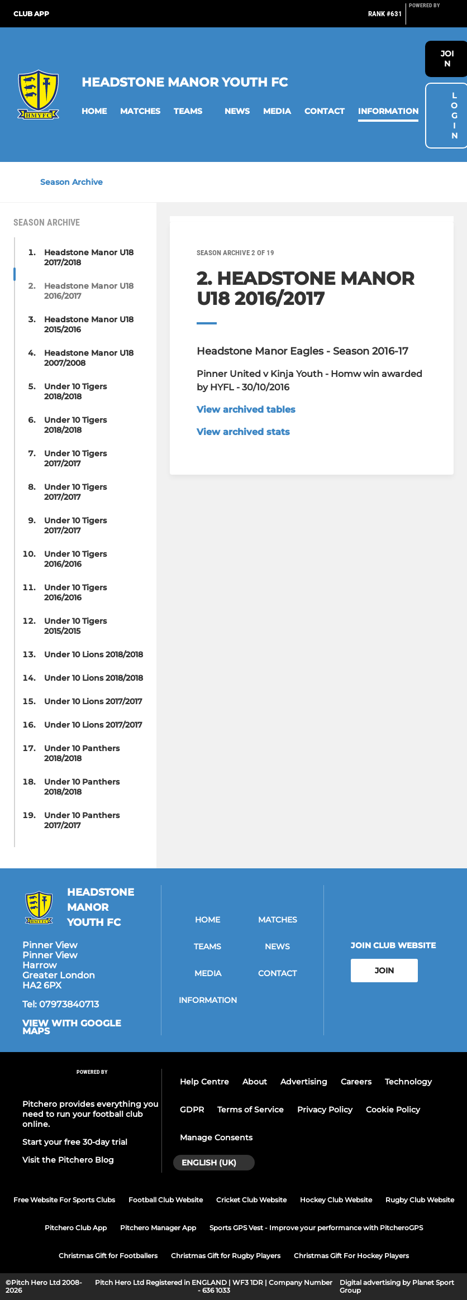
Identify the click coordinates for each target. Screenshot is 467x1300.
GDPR (192, 1110)
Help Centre (204, 1082)
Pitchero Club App (76, 1227)
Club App (31, 13)
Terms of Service (250, 1110)
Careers (356, 1082)
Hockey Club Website (336, 1200)
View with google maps (71, 1027)
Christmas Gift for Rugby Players (225, 1255)
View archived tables (246, 409)
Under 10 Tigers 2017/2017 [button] (75, 458)
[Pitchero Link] (431, 18)
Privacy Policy (324, 1110)
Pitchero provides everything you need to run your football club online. (90, 1114)
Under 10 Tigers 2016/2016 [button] (75, 559)
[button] (94, 111)
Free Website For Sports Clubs (64, 1200)
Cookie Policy (393, 1110)
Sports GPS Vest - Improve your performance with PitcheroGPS (316, 1227)
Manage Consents (216, 1137)
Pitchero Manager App (158, 1227)
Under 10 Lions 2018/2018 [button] (93, 654)
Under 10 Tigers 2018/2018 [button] (75, 391)
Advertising (303, 1082)
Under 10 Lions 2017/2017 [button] (93, 701)
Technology (408, 1082)
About (254, 1082)
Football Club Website (165, 1200)
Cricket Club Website (251, 1200)
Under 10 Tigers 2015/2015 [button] (75, 626)
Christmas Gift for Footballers (108, 1255)
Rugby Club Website (419, 1200)
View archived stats (243, 432)
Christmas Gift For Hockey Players (351, 1255)
